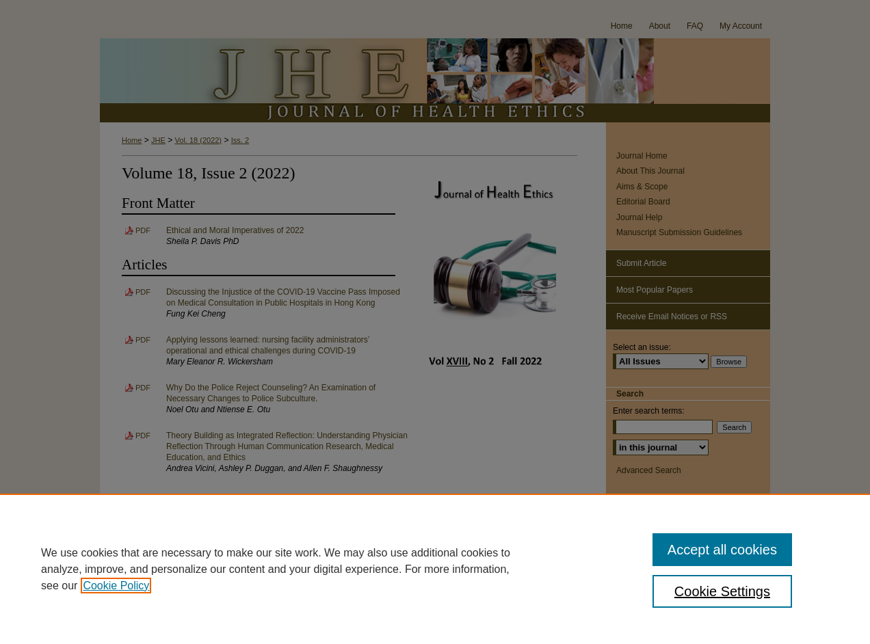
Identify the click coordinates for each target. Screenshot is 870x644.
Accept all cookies (722, 549)
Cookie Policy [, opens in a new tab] (116, 585)
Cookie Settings (722, 591)
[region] (435, 569)
